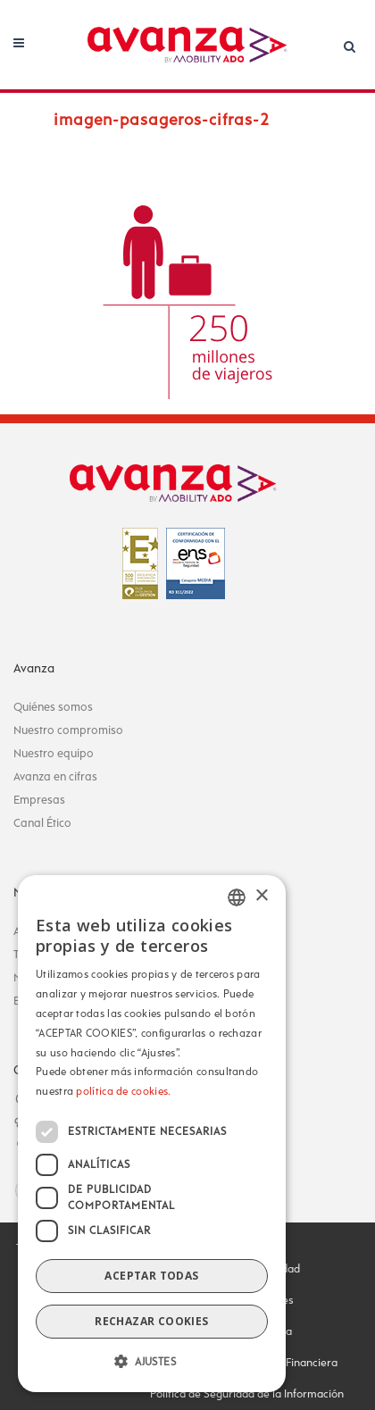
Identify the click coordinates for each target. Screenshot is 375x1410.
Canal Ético (42, 824)
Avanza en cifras (55, 777)
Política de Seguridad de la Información (247, 1394)
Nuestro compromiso (68, 731)
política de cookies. (123, 1092)
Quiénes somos (53, 707)
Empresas (39, 800)
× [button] (261, 896)
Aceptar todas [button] (151, 1275)
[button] (152, 1362)
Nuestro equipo (53, 754)
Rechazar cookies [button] (151, 1321)
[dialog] (152, 1133)
